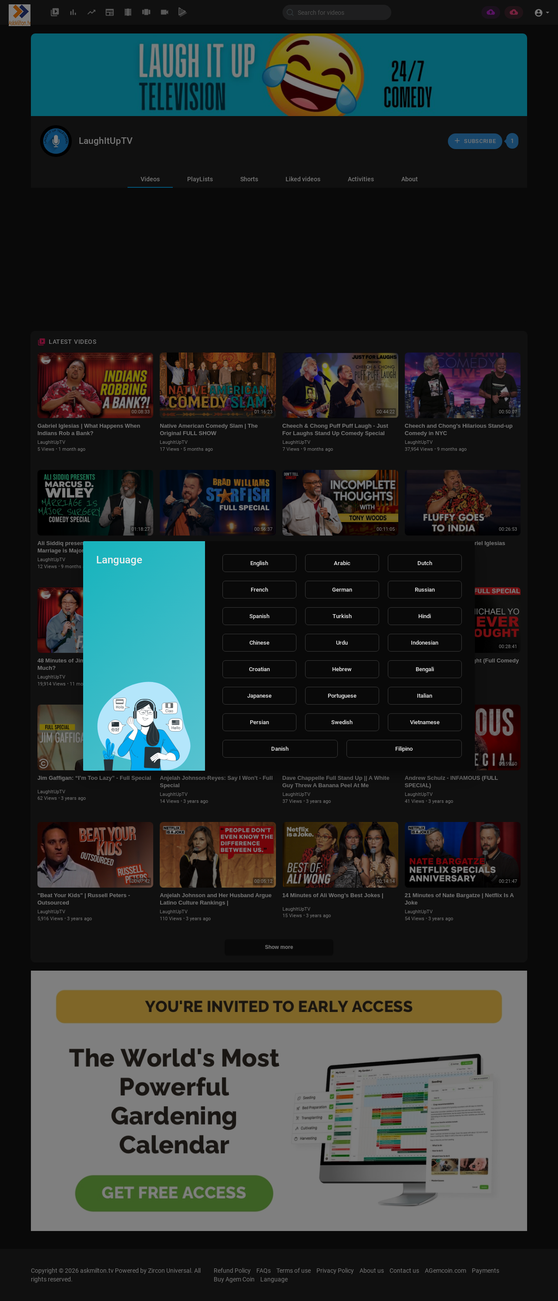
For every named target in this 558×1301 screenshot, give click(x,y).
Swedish (342, 722)
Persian (259, 722)
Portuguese (342, 695)
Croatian (259, 669)
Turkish (342, 616)
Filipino (404, 748)
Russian (425, 589)
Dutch (424, 563)
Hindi (424, 616)
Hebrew (342, 669)
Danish (280, 748)
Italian (424, 695)
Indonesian (424, 642)
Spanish (259, 616)
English (259, 563)
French (259, 589)
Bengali (425, 669)
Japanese (259, 695)
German (342, 589)
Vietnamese (425, 722)
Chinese (259, 642)
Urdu (342, 642)
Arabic (342, 563)
